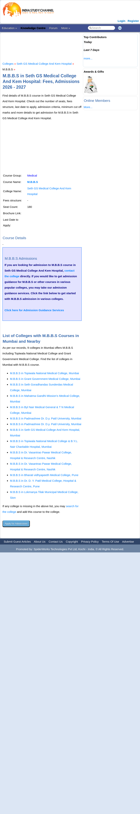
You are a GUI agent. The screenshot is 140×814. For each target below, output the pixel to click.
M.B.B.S (32, 182)
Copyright (72, 541)
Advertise (128, 541)
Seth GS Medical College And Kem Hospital (44, 63)
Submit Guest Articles (17, 541)
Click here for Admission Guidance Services (34, 310)
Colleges (7, 63)
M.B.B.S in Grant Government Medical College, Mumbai (45, 378)
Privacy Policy (90, 541)
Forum (53, 28)
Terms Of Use (110, 541)
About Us (40, 541)
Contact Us (56, 541)
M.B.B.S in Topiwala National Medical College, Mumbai (44, 373)
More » (65, 28)
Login (121, 20)
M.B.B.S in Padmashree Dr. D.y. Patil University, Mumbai (45, 418)
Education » (9, 28)
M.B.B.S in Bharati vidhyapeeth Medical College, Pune (44, 475)
